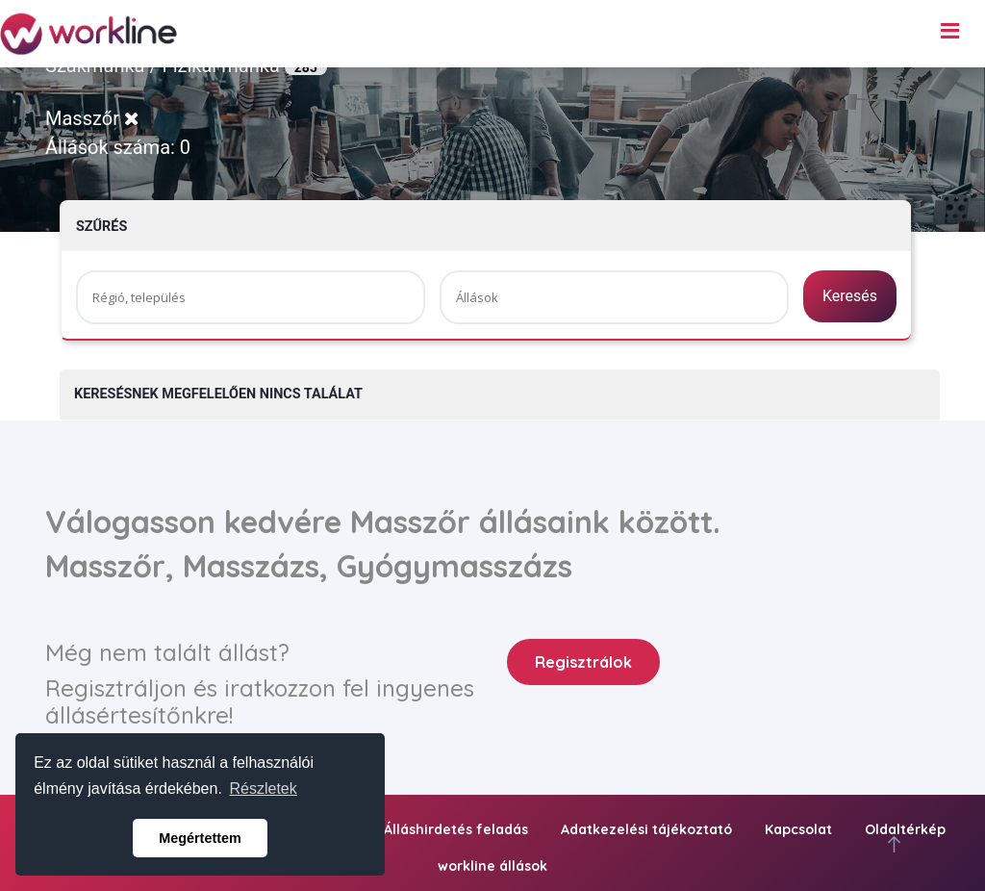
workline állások (492, 866)
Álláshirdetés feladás (456, 829)
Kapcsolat (798, 829)
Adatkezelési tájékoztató (646, 829)
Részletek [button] (263, 788)
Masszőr (92, 118)
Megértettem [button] (200, 838)
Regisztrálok (583, 662)
